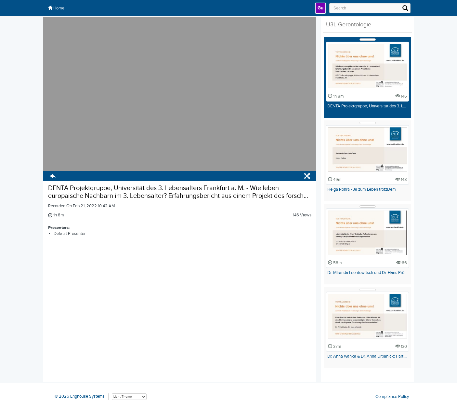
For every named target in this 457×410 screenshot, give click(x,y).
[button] (53, 177)
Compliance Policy (392, 396)
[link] (320, 8)
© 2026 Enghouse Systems (80, 396)
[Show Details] (367, 39)
